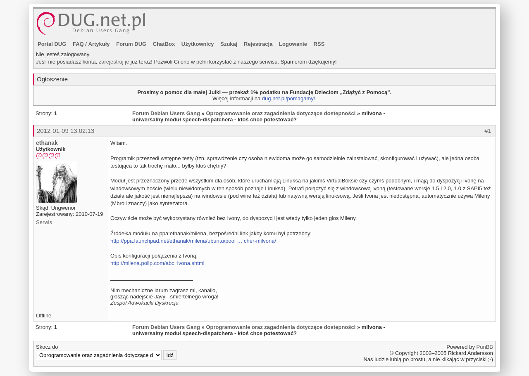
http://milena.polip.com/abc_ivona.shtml (157, 263)
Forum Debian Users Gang (166, 113)
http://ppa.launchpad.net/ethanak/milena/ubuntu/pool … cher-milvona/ (193, 241)
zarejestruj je (114, 62)
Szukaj (228, 44)
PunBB (485, 347)
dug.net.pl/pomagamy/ (288, 98)
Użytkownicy (197, 44)
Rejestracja (258, 44)
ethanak (47, 143)
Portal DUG (52, 44)
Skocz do (106, 352)
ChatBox (164, 44)
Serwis (44, 222)
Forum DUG (131, 44)
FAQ (78, 44)
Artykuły (99, 44)
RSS (319, 44)
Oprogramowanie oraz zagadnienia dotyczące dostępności (280, 113)
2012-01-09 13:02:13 (65, 130)
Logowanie (293, 44)
